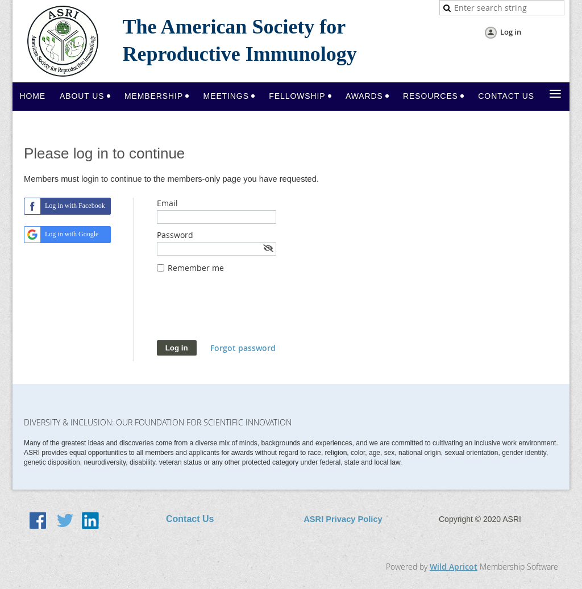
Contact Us (190, 519)
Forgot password (243, 347)
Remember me (196, 267)
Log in (510, 32)
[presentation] (243, 312)
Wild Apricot (453, 566)
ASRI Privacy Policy (343, 519)
